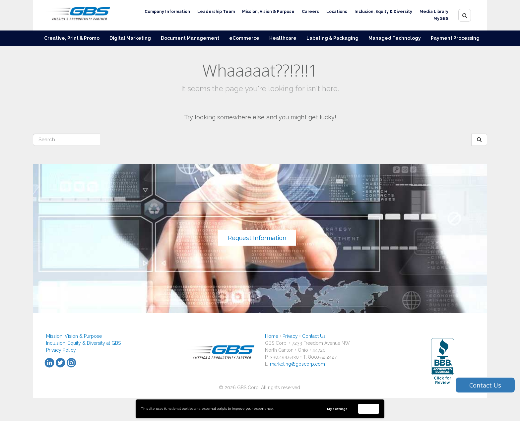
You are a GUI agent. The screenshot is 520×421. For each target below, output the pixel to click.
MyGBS (440, 18)
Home (271, 336)
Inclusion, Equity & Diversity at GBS (83, 343)
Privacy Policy (61, 350)
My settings (337, 409)
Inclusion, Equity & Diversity (383, 11)
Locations (336, 11)
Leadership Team (216, 11)
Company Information (167, 11)
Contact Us (314, 336)
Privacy (290, 336)
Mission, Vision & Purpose (268, 11)
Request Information (257, 237)
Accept (368, 408)
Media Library (434, 11)
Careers (310, 11)
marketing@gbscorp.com (297, 364)
